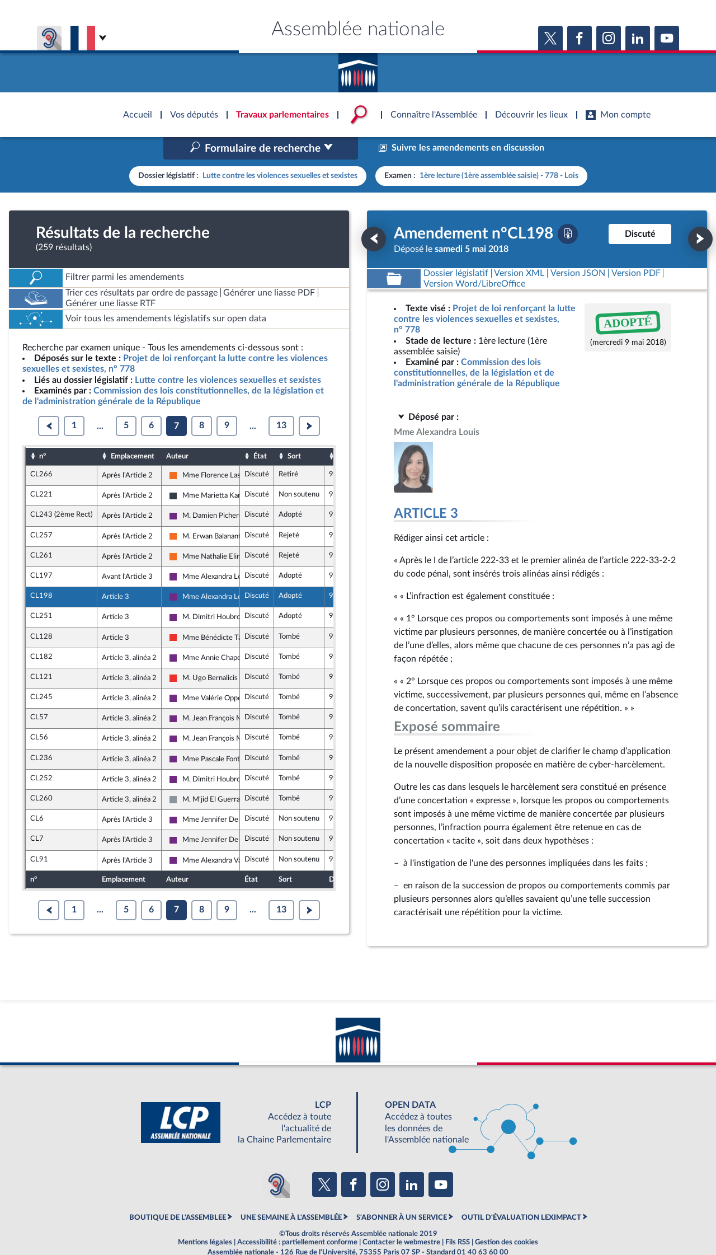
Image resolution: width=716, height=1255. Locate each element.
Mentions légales (205, 1218)
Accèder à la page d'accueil (358, 69)
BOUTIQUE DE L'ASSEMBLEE (177, 1194)
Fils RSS (457, 1218)
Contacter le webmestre (401, 1218)
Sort (294, 432)
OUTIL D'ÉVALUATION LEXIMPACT (521, 1194)
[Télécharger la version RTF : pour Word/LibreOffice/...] (474, 260)
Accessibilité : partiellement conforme (297, 1218)
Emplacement (132, 432)
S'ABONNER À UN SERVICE (401, 1194)
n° (42, 432)
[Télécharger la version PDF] (568, 210)
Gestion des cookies (506, 1218)
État (260, 432)
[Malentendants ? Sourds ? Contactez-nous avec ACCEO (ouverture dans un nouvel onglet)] (276, 1161)
